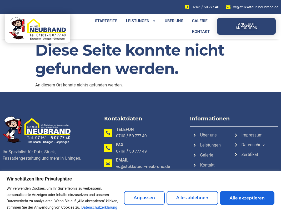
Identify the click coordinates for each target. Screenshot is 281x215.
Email (122, 160)
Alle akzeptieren (245, 194)
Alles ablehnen (188, 194)
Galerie (200, 20)
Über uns (174, 20)
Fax (119, 144)
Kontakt (201, 31)
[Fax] (108, 148)
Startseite (106, 20)
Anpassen (137, 194)
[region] (140, 190)
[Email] (108, 163)
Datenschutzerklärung (30, 207)
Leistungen (141, 21)
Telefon (125, 129)
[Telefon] (108, 133)
